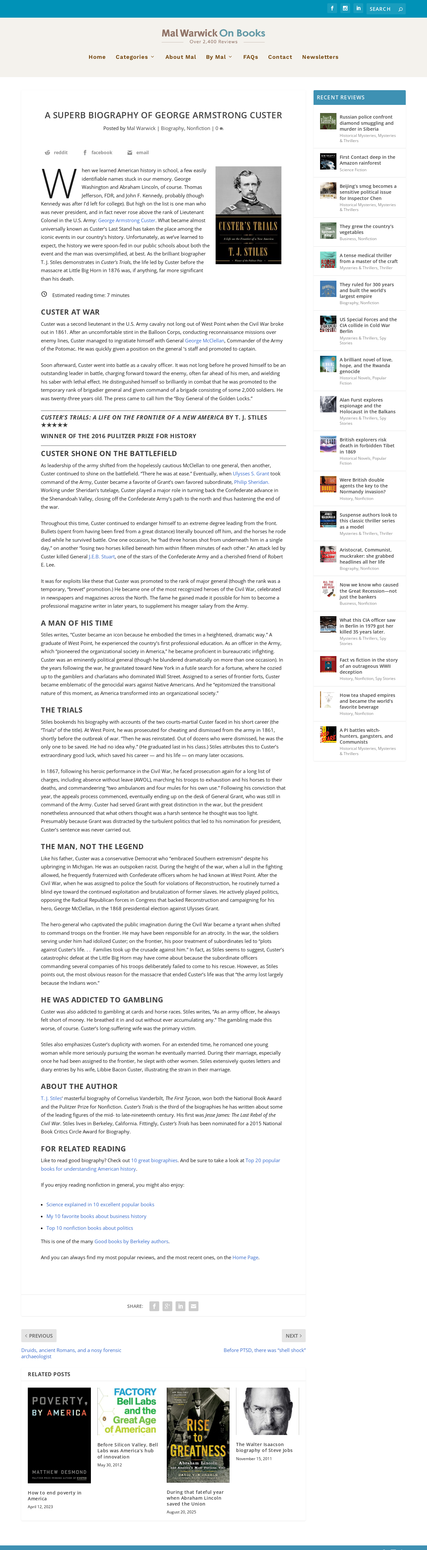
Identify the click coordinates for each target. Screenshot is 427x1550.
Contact (280, 62)
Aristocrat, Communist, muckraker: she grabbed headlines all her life (367, 560)
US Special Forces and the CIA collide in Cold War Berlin (368, 330)
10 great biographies (154, 1165)
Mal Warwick (141, 132)
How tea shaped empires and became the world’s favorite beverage (367, 705)
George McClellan (204, 344)
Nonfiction (198, 132)
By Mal (216, 62)
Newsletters (320, 62)
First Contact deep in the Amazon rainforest (367, 164)
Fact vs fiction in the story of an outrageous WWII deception (369, 670)
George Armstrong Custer (126, 225)
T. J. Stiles (51, 1102)
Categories (132, 62)
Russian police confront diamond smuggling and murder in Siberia (367, 127)
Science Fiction (353, 174)
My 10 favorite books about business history (96, 1220)
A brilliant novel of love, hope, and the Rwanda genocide (366, 370)
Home (97, 62)
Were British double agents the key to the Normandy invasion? (364, 490)
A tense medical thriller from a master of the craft (369, 262)
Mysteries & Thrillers (359, 272)
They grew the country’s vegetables (367, 233)
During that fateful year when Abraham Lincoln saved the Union (195, 1502)
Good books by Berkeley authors (131, 1245)
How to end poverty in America (55, 1500)
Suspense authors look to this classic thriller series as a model (368, 525)
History (346, 502)
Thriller (386, 272)
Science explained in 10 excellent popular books (100, 1209)
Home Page (245, 1262)
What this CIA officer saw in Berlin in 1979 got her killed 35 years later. (367, 630)
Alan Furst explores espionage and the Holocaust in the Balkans (368, 410)
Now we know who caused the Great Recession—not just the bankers (369, 595)
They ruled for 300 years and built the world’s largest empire (367, 295)
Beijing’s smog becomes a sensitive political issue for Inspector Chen (368, 197)
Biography (172, 132)
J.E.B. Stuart (102, 560)
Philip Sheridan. (251, 486)
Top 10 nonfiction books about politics (89, 1232)
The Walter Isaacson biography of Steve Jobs (264, 1452)
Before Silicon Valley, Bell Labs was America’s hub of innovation (127, 1455)
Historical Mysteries (358, 140)
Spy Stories (385, 682)
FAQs (250, 62)
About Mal (180, 62)
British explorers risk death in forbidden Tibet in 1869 (367, 450)
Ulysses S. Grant (251, 478)
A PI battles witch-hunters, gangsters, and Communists (366, 740)
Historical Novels (355, 382)
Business (348, 243)
